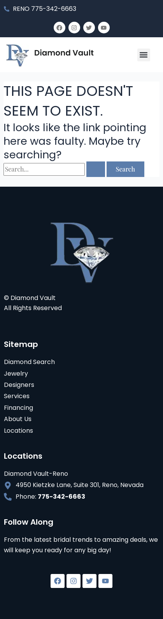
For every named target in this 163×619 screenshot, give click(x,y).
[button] (143, 55)
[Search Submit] (95, 169)
